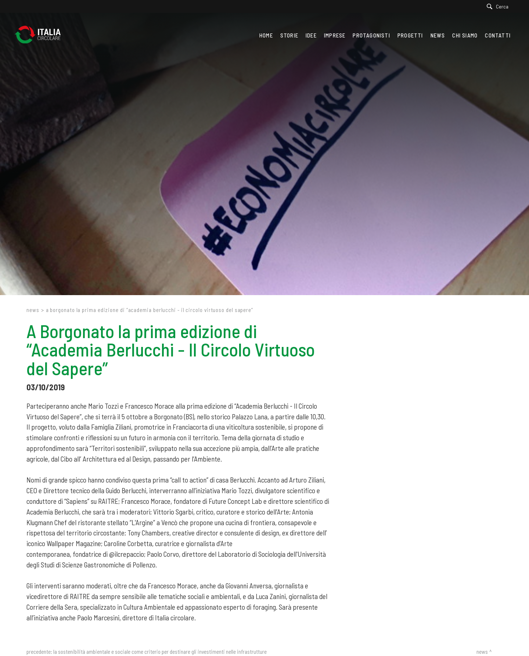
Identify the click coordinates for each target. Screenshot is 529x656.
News (32, 310)
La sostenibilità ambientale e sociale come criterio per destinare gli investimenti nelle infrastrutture (160, 651)
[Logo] (41, 35)
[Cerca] (499, 6)
